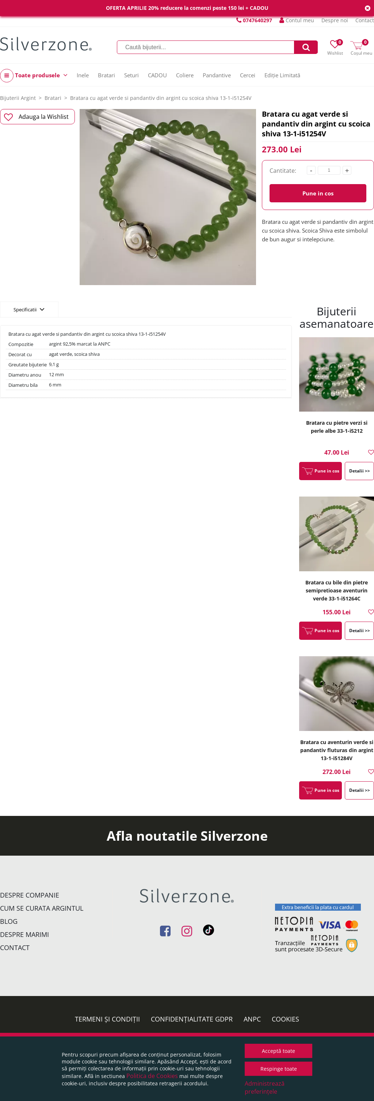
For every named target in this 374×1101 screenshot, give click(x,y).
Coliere (185, 75)
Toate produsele (34, 75)
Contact (364, 20)
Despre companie (29, 895)
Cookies (285, 1019)
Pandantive (217, 75)
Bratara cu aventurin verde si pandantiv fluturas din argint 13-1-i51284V (336, 750)
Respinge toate (278, 1068)
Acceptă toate (278, 1050)
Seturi (131, 75)
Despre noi (334, 20)
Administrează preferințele (265, 1087)
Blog (9, 921)
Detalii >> (359, 471)
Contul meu (296, 20)
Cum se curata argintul (41, 908)
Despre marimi (24, 934)
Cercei (247, 75)
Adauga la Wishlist (36, 117)
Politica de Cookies (152, 1076)
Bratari (106, 75)
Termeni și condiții (107, 1019)
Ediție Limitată (282, 75)
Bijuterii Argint (18, 97)
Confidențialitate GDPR (192, 1019)
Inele (83, 75)
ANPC (252, 1019)
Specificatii (29, 309)
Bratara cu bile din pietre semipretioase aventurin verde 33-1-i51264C (336, 590)
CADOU (157, 75)
